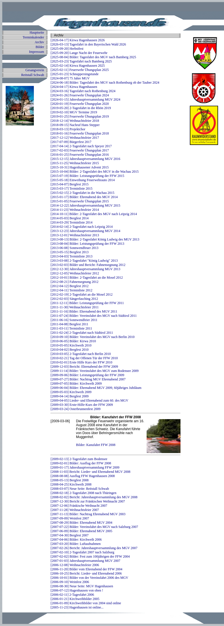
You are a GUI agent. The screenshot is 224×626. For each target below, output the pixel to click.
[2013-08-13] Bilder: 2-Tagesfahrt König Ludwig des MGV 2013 (95, 239)
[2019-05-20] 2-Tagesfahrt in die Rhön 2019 (81, 108)
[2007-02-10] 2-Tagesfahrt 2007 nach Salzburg (82, 552)
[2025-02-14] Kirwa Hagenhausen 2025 (78, 66)
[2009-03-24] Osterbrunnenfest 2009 (76, 409)
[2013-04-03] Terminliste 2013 (71, 256)
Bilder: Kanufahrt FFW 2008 (95, 445)
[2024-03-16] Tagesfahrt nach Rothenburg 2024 (83, 91)
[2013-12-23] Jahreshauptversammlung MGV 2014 (85, 231)
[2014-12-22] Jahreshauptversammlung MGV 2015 (85, 205)
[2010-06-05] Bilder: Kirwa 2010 (73, 341)
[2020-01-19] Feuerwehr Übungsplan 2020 (80, 104)
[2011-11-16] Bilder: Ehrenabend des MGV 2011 (84, 311)
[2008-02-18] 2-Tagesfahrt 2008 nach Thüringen (83, 493)
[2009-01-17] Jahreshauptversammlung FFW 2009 (85, 467)
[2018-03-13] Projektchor (68, 129)
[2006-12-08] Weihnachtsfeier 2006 (75, 565)
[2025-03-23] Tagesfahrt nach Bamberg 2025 (81, 61)
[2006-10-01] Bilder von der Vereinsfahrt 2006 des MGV (89, 578)
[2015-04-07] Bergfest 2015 (69, 184)
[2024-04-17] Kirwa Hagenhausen (74, 87)
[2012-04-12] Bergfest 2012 (69, 286)
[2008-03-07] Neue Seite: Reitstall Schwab (80, 489)
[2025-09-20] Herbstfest (67, 49)
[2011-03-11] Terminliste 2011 (71, 328)
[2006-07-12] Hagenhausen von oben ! (77, 590)
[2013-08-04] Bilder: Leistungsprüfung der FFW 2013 (87, 244)
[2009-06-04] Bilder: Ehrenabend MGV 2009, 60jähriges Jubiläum (96, 388)
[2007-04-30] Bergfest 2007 (69, 535)
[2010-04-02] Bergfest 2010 (69, 350)
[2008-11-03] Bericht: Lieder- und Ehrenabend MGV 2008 (90, 472)
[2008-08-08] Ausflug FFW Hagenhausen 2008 (83, 476)
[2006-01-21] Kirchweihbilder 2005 (75, 599)
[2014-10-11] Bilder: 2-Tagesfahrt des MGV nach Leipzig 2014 (94, 214)
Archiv (39, 42)
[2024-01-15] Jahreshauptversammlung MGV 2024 (85, 99)
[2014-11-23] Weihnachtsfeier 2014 (75, 210)
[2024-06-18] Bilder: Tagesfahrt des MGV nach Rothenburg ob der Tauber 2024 (105, 83)
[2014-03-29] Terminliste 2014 (71, 222)
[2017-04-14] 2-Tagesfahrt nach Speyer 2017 (81, 146)
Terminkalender (33, 37)
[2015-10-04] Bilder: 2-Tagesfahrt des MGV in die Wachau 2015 (95, 172)
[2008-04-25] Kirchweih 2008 (71, 484)
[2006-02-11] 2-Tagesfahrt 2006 (72, 595)
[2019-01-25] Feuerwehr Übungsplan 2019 (80, 116)
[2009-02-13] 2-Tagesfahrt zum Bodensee (79, 459)
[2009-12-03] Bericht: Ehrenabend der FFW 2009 (84, 367)
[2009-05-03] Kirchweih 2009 (71, 392)
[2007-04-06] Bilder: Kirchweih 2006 (76, 539)
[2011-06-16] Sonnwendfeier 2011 (74, 320)
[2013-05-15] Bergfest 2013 (69, 252)
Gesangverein (34, 70)
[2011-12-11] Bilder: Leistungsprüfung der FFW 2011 (87, 303)
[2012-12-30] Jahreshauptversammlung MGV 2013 (85, 269)
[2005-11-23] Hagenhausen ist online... (77, 607)
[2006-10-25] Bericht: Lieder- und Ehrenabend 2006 (86, 573)
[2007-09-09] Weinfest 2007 (70, 518)
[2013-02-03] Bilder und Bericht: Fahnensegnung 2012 (88, 265)
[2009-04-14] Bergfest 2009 (69, 396)
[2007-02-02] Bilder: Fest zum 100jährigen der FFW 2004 (90, 556)
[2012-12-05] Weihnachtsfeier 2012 (75, 273)
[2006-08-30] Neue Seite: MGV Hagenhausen (82, 586)
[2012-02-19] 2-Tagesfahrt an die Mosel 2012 (81, 294)
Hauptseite (37, 32)
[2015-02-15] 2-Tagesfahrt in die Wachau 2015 (82, 193)
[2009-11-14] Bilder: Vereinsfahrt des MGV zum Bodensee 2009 (94, 371)
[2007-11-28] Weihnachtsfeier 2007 (75, 510)
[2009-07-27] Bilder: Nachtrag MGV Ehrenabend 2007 (88, 379)
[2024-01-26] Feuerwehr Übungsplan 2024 (80, 95)
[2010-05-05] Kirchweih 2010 (71, 345)
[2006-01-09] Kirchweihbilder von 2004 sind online (86, 603)
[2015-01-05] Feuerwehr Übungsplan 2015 (80, 201)
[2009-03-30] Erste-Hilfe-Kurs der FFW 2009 (82, 405)
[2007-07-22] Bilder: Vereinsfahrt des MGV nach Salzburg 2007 (94, 527)
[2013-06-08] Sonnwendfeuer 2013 (74, 248)
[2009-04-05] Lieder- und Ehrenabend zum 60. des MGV (89, 400)
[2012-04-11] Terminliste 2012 (71, 290)
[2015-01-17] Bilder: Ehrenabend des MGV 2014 (84, 197)
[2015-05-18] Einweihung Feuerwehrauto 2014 (83, 180)
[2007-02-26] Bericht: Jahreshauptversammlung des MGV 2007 (94, 548)
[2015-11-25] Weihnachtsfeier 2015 (75, 163)
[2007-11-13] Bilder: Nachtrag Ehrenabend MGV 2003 (88, 514)
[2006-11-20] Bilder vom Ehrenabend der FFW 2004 (86, 569)
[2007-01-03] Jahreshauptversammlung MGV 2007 (85, 561)
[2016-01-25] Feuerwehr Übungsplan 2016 (80, 155)
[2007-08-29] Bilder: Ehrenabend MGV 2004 (81, 523)
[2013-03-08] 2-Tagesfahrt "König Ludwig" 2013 (84, 261)
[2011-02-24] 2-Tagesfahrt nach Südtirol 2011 (82, 333)
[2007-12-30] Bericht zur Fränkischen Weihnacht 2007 (88, 501)
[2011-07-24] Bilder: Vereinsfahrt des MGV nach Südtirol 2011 (94, 316)
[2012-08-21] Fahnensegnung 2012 (74, 282)
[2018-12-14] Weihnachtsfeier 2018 (75, 121)
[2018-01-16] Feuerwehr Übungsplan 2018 (80, 133)
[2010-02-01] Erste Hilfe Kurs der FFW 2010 (81, 362)
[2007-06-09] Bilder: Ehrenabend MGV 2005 (81, 531)
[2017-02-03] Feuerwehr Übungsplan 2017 (80, 150)
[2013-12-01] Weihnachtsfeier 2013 (75, 235)
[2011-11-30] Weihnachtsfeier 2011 (75, 307)
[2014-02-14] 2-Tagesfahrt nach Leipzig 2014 (82, 227)
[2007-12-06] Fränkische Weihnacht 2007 (79, 506)
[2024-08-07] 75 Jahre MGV (70, 78)
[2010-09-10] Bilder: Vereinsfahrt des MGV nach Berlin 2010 (92, 337)
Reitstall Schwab (32, 75)
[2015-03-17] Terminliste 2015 (71, 188)
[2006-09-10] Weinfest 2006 (70, 582)
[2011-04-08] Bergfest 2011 (69, 324)
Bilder (40, 47)
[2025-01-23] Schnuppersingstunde (75, 74)
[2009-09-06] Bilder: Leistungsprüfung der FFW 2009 (87, 375)
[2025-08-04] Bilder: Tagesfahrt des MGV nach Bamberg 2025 (93, 57)
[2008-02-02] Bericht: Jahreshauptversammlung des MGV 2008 (94, 497)
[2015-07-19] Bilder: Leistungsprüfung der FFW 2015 (87, 176)
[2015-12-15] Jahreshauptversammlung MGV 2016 (85, 159)
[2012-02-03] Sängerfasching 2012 (74, 299)
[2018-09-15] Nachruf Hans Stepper (75, 125)
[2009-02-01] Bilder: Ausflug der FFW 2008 (81, 463)
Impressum (36, 52)
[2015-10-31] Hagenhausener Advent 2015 (80, 167)
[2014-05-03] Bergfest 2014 (69, 218)
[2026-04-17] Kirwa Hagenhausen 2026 (78, 40)
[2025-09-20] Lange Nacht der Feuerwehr (79, 53)
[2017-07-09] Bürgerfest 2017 (71, 142)
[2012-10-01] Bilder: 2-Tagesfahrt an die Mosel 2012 (87, 278)
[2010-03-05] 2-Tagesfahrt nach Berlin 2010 (81, 354)
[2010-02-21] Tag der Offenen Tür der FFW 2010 (84, 358)
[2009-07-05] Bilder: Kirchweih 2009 (76, 383)
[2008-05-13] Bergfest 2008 (69, 480)
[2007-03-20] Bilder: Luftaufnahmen (76, 544)
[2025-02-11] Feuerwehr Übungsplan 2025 (80, 70)
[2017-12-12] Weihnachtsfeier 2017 (75, 138)
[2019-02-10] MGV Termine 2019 (74, 112)
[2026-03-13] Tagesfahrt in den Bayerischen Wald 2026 (88, 44)
